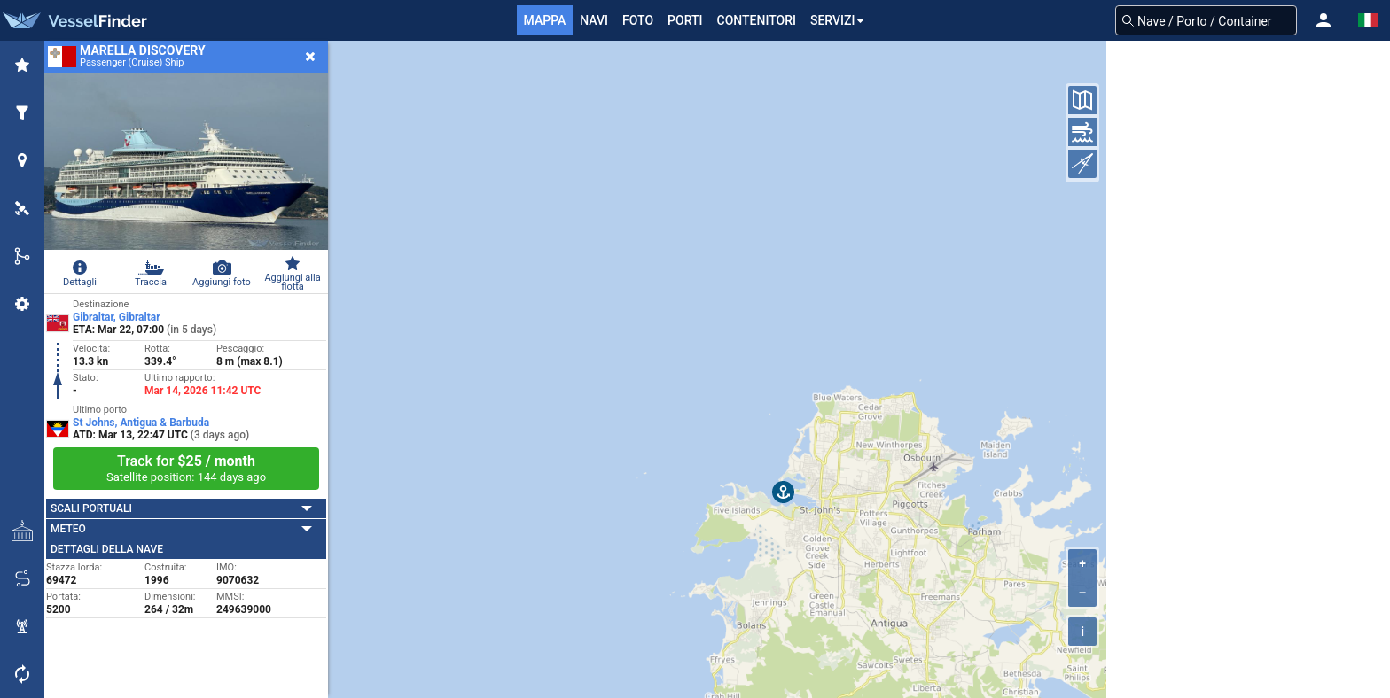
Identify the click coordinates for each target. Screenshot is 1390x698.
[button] (1323, 20)
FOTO (637, 20)
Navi (594, 20)
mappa (545, 20)
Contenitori (756, 20)
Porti (685, 20)
